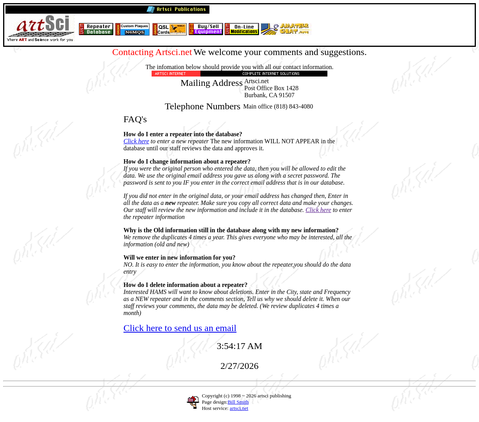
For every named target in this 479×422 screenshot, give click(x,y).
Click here (136, 141)
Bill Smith (238, 402)
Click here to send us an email (179, 328)
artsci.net (239, 408)
